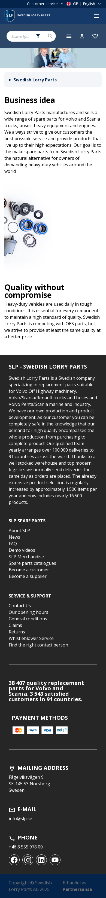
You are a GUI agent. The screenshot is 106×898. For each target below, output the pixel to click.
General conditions (28, 619)
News (14, 537)
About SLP (19, 530)
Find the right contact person (38, 645)
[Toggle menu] (96, 16)
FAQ (13, 543)
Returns (17, 632)
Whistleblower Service (31, 638)
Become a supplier (28, 576)
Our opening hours (28, 612)
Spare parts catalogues (32, 563)
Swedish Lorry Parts (35, 80)
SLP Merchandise (26, 556)
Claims (15, 625)
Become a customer (29, 570)
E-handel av (77, 886)
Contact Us (20, 605)
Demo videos (22, 550)
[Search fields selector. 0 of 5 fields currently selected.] (38, 36)
